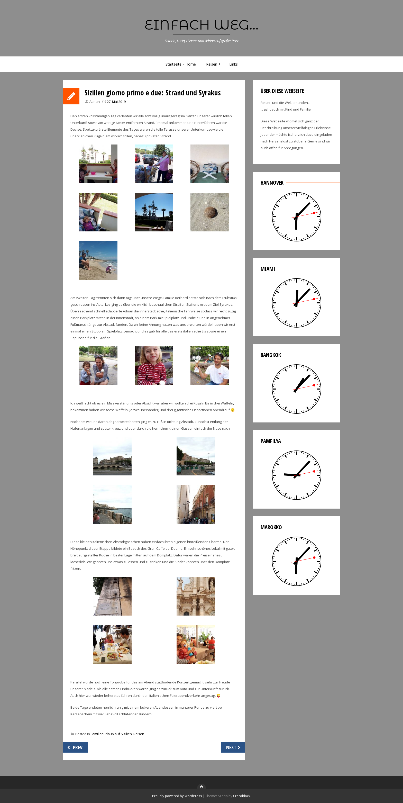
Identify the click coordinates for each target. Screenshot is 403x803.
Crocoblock (241, 795)
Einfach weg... (201, 24)
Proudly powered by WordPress (177, 795)
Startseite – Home (181, 64)
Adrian (94, 101)
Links (233, 64)
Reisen (211, 64)
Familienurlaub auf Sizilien (111, 734)
